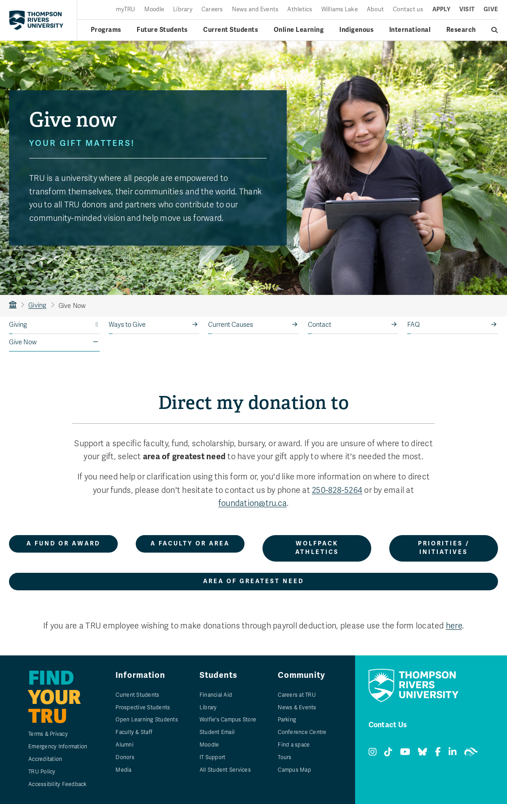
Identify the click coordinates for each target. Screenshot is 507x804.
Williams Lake (339, 10)
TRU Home (13, 305)
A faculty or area (190, 543)
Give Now (23, 342)
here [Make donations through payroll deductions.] (454, 626)
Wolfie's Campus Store (228, 719)
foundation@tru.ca (252, 503)
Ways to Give (127, 325)
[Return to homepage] (36, 20)
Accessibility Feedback (57, 784)
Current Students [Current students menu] (230, 30)
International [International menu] (410, 30)
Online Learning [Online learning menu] (299, 30)
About (375, 10)
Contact (319, 325)
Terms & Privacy (48, 734)
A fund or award (63, 543)
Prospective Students (143, 707)
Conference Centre (302, 732)
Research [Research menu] (461, 30)
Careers (212, 10)
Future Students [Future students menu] (162, 30)
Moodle (154, 10)
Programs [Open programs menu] (106, 30)
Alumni (124, 745)
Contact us (408, 10)
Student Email (217, 732)
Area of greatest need (253, 581)
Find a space (294, 745)
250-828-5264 (337, 490)
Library (182, 10)
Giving (37, 305)
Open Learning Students (147, 719)
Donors (125, 757)
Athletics (299, 10)
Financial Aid (216, 695)
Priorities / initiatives (444, 548)
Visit (467, 10)
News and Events (255, 10)
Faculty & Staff (134, 732)
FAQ (413, 325)
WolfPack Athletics (317, 548)
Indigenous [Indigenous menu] (356, 30)
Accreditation (45, 759)
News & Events (297, 707)
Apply (441, 10)
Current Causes (230, 325)
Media (123, 770)
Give (491, 10)
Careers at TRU (297, 695)
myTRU (125, 10)
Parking (287, 719)
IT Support (213, 757)
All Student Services (225, 770)
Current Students (137, 695)
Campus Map (294, 770)
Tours (284, 757)
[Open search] (494, 30)
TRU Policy (42, 772)
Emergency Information (57, 746)
